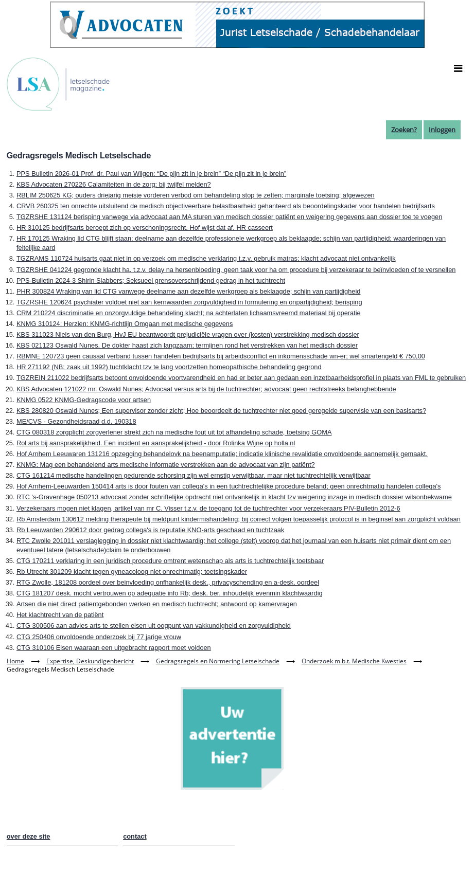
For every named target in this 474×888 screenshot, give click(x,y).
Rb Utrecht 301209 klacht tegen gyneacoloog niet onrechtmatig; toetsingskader (131, 571)
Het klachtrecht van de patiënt (59, 615)
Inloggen (442, 129)
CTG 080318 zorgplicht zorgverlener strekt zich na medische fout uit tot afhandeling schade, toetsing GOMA (173, 432)
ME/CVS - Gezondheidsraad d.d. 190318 (76, 421)
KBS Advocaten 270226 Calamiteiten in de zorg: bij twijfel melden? (113, 184)
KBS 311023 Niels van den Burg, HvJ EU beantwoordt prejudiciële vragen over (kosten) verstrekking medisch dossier (187, 334)
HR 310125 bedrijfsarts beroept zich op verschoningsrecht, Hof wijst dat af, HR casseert (144, 227)
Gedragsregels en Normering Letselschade (217, 661)
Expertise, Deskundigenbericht (90, 661)
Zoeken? (404, 129)
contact (135, 836)
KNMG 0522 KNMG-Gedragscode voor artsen (83, 400)
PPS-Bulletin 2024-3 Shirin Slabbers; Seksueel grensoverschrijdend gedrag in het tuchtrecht (150, 280)
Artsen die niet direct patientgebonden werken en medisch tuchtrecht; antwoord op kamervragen (156, 604)
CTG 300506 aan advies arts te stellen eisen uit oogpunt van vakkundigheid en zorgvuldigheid (153, 625)
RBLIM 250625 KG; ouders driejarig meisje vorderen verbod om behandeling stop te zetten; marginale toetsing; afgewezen (195, 195)
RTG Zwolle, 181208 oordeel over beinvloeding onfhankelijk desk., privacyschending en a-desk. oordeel (167, 582)
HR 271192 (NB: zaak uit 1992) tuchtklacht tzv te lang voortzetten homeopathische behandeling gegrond (169, 367)
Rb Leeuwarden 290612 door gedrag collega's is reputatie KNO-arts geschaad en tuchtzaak (150, 530)
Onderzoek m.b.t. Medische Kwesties (354, 661)
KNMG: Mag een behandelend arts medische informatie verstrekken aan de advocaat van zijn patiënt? (165, 464)
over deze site (28, 836)
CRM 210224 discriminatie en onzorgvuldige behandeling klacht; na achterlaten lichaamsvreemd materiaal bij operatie (188, 313)
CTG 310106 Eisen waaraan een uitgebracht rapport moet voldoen (113, 647)
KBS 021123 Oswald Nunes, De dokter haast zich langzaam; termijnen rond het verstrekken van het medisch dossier (187, 345)
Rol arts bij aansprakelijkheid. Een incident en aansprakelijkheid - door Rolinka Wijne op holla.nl (155, 443)
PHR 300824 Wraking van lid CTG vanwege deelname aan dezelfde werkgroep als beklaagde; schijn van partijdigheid (188, 291)
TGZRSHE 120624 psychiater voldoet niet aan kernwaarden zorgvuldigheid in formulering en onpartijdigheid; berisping (189, 302)
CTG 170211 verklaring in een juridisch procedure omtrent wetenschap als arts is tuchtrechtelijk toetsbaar (170, 561)
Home (15, 661)
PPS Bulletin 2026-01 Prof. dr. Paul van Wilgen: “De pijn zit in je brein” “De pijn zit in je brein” (151, 173)
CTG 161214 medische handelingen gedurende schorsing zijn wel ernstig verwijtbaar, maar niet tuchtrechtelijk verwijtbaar (193, 475)
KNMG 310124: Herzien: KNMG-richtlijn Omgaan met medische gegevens (124, 324)
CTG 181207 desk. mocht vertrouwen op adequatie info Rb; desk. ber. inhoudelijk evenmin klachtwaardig (169, 593)
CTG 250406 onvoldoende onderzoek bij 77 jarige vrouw (98, 637)
